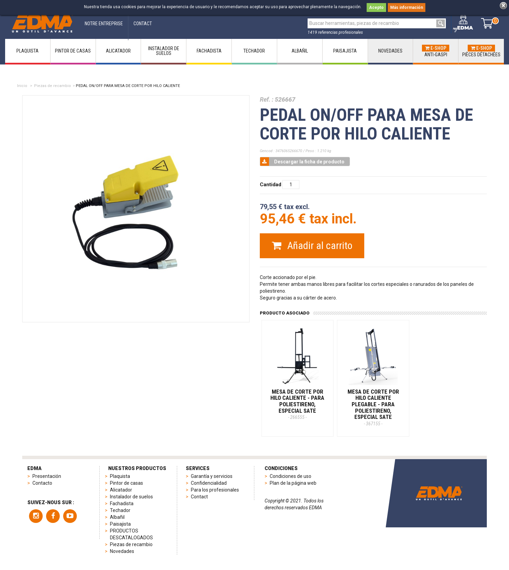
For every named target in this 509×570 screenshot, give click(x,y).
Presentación (46, 476)
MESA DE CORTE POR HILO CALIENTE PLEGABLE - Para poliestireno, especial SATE (373, 407)
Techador (120, 510)
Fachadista (121, 503)
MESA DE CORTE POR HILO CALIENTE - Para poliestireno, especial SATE (297, 404)
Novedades (122, 551)
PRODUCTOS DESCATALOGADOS (131, 534)
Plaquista (120, 476)
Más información (406, 7)
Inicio (22, 86)
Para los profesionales (215, 490)
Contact (199, 496)
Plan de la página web (293, 483)
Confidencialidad (209, 483)
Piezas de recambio (52, 86)
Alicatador (121, 490)
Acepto (376, 7)
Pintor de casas (126, 483)
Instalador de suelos (131, 496)
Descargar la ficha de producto (302, 161)
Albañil (117, 517)
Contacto (42, 483)
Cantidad (270, 184)
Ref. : (266, 99)
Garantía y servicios (211, 476)
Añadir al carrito (312, 245)
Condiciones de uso (290, 476)
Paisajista (120, 524)
